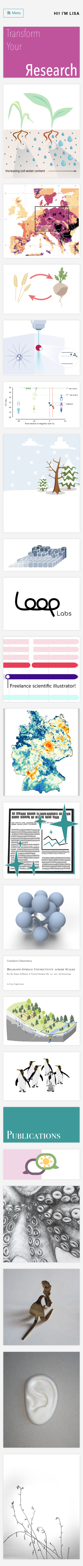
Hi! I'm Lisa (67, 13)
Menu (14, 13)
